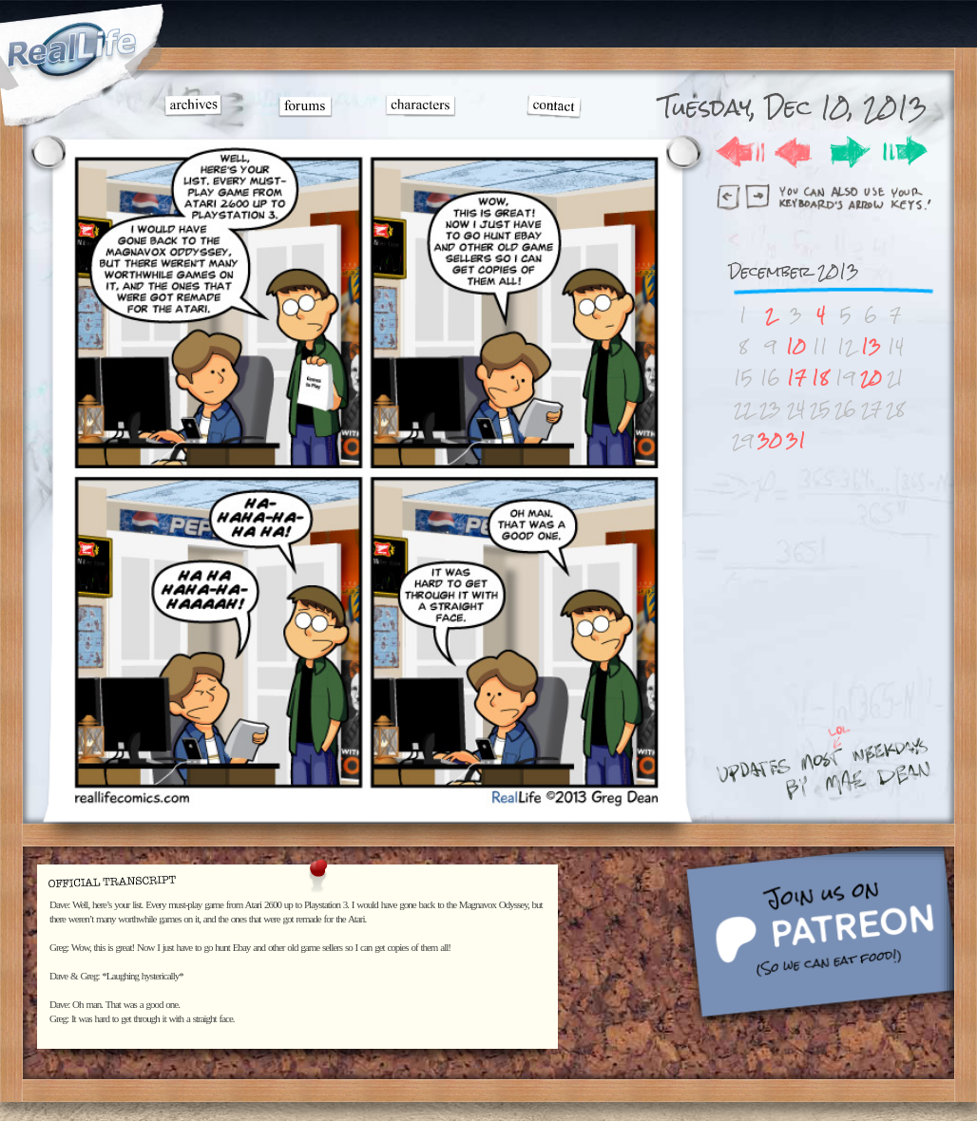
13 (871, 346)
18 (820, 377)
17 (796, 377)
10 (796, 346)
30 (769, 440)
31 (796, 440)
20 (871, 377)
